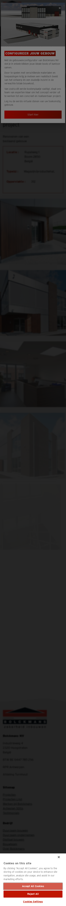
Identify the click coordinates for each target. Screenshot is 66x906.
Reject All (33, 894)
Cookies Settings (33, 901)
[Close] (59, 857)
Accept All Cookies (33, 886)
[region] (33, 879)
